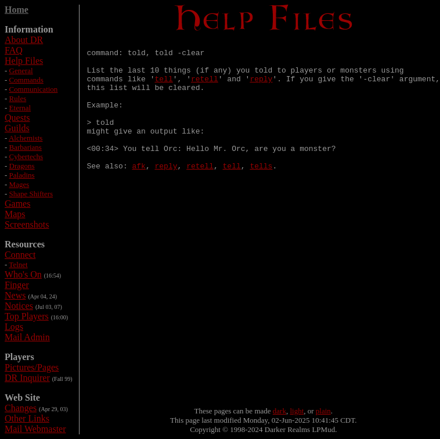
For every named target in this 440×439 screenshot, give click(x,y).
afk (139, 191)
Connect (20, 255)
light (297, 410)
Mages (19, 184)
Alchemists (26, 138)
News (15, 295)
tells (261, 191)
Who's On (23, 274)
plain (323, 410)
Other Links (27, 418)
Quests (17, 118)
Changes (21, 408)
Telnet (18, 264)
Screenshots (27, 224)
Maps (15, 214)
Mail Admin (27, 337)
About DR (24, 40)
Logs (14, 327)
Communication (33, 89)
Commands (26, 79)
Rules (18, 98)
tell (164, 87)
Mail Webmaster (35, 429)
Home (16, 10)
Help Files (24, 61)
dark (279, 410)
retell (204, 87)
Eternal (20, 107)
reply (261, 87)
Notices (19, 306)
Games (17, 203)
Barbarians (25, 147)
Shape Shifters (31, 193)
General (21, 70)
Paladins (22, 175)
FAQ (14, 50)
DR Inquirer (27, 378)
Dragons (22, 165)
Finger (17, 285)
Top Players (27, 316)
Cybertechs (26, 156)
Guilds (17, 128)
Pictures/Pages (32, 367)
